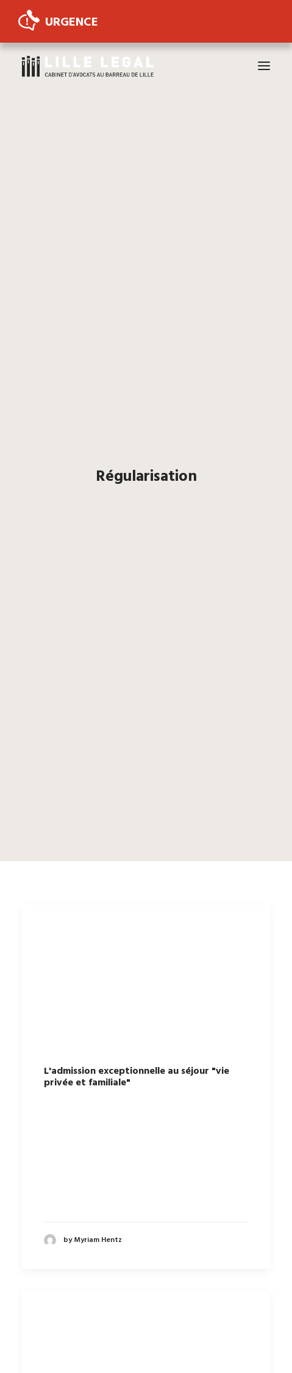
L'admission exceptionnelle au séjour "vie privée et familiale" (136, 1062)
